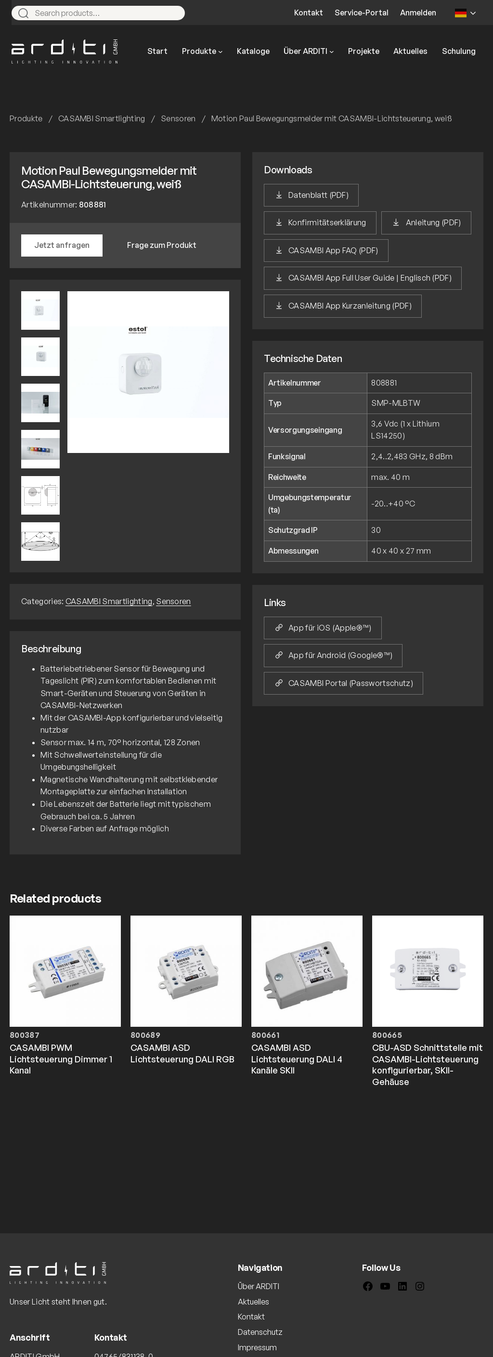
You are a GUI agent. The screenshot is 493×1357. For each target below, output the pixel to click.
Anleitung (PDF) (433, 222)
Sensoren (178, 118)
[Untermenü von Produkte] (220, 51)
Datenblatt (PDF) (318, 195)
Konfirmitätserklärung (327, 222)
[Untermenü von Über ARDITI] (331, 51)
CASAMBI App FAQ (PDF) (333, 250)
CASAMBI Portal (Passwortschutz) (350, 683)
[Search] (173, 13)
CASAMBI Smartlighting (101, 118)
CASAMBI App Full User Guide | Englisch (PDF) (370, 278)
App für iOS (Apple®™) (330, 628)
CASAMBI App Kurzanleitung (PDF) (350, 305)
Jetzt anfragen (62, 245)
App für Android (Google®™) (340, 655)
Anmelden (418, 12)
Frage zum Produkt (161, 245)
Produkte (26, 118)
